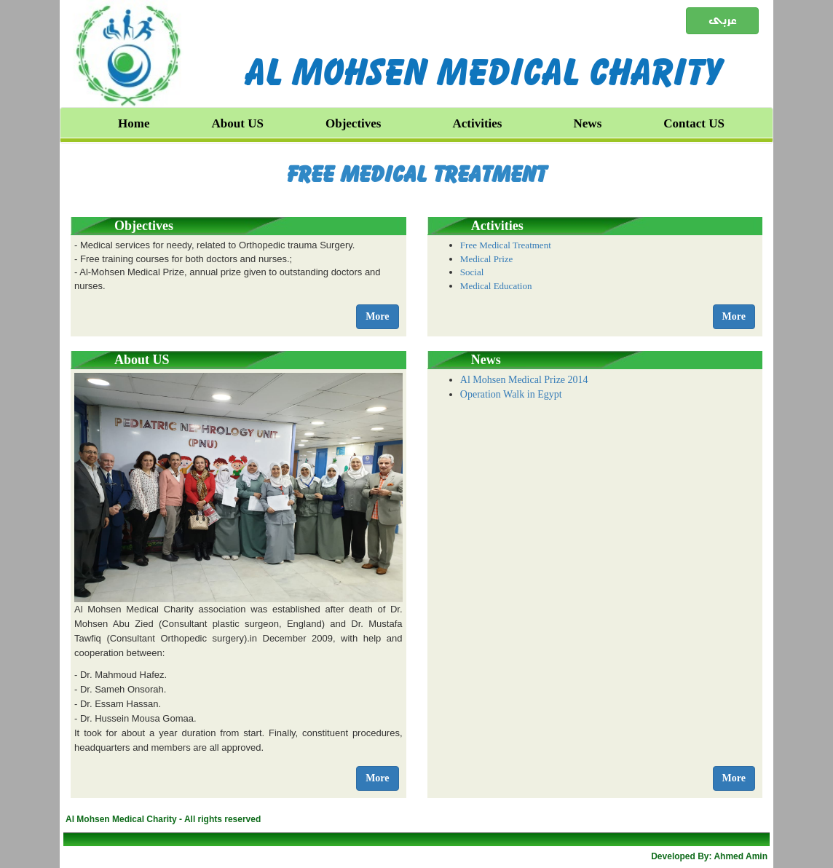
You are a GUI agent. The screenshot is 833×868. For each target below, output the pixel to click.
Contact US (694, 123)
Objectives (353, 123)
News (588, 123)
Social (472, 272)
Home (133, 123)
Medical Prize (486, 258)
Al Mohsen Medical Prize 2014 (524, 379)
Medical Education (496, 285)
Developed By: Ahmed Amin (709, 856)
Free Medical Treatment (417, 174)
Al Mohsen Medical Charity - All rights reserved (163, 819)
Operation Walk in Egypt (511, 394)
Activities (477, 123)
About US (238, 123)
